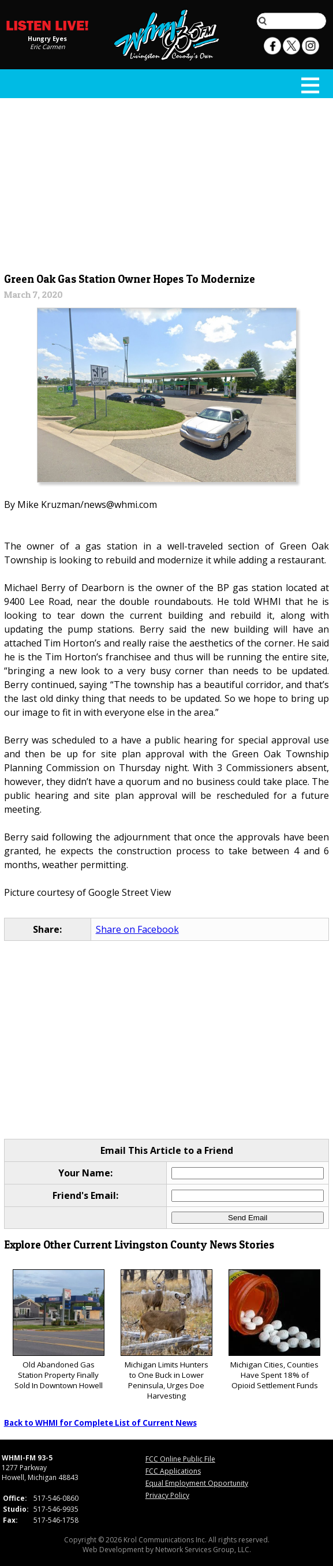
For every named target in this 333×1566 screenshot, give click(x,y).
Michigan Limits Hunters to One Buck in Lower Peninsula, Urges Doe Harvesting (166, 1335)
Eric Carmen (47, 47)
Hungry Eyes (47, 39)
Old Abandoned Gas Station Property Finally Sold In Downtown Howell (58, 1330)
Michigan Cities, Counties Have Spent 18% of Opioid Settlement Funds (274, 1330)
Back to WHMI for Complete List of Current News (100, 1423)
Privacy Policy (167, 1495)
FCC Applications (173, 1471)
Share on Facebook (137, 929)
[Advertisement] (167, 183)
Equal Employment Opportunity (196, 1483)
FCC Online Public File (180, 1459)
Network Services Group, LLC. (203, 1549)
